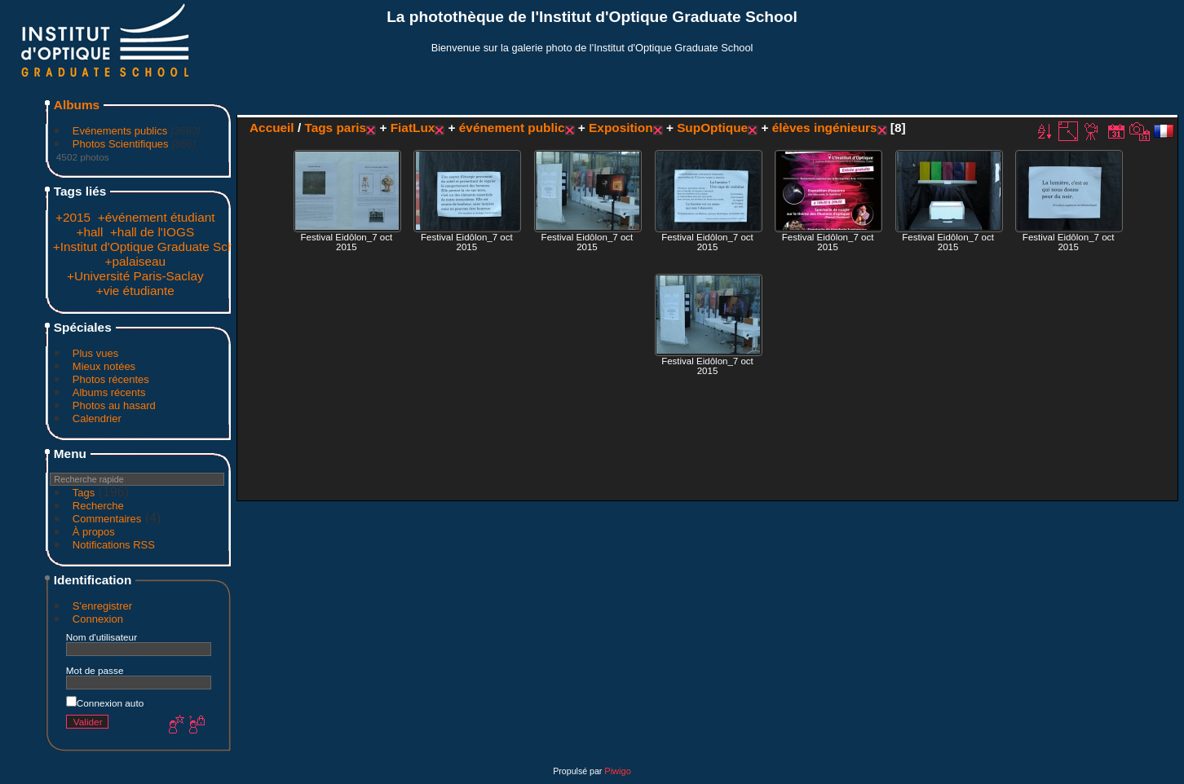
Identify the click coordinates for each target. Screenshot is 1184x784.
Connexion (98, 619)
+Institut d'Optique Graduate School (152, 246)
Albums (76, 105)
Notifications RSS (114, 545)
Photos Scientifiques (121, 144)
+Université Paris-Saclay (135, 276)
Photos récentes (111, 379)
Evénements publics (120, 131)
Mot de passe (95, 670)
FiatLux (413, 127)
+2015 (73, 217)
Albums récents (109, 392)
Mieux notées (104, 366)
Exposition (621, 127)
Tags (84, 493)
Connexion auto (105, 703)
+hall (89, 232)
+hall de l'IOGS (152, 232)
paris (351, 127)
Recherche (98, 506)
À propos (94, 532)
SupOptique (712, 127)
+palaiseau (135, 261)
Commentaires (107, 519)
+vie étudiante (135, 290)
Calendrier (97, 418)
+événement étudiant (156, 217)
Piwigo (617, 771)
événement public (512, 127)
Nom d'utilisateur (101, 637)
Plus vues (95, 353)
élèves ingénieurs (824, 127)
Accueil (272, 127)
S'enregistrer (102, 606)
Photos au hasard (114, 405)
